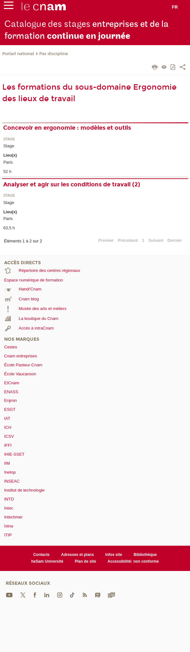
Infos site (113, 554)
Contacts (41, 554)
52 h (7, 171)
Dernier (174, 240)
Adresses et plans (77, 554)
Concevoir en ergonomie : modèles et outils (67, 127)
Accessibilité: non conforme (133, 561)
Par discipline (53, 53)
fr (175, 7)
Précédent (128, 240)
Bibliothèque (145, 554)
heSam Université (47, 561)
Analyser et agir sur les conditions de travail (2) (71, 184)
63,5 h (9, 227)
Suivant (155, 240)
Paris (8, 162)
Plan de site (85, 561)
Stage (9, 139)
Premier (106, 240)
